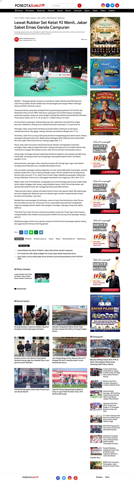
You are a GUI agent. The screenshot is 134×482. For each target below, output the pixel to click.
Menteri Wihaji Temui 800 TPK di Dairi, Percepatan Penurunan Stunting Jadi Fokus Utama (104, 362)
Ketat (43, 18)
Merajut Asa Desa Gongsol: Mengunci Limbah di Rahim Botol (111, 383)
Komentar (84, 39)
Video (103, 10)
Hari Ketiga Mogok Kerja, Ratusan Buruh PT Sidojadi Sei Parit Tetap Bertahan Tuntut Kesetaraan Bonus (69, 360)
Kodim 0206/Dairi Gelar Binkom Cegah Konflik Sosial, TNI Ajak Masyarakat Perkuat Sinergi (111, 373)
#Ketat (58, 239)
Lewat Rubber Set (51, 18)
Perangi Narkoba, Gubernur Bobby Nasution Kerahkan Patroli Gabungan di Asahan (31, 328)
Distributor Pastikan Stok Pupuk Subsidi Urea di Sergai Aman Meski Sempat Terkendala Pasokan (110, 440)
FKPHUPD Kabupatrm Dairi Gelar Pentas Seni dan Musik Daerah (111, 428)
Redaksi (99, 477)
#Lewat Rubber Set (68, 239)
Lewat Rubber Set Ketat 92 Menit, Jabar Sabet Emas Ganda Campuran (45, 250)
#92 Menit (28, 239)
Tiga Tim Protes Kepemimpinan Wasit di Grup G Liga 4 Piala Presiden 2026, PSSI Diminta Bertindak (67, 392)
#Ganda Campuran (40, 239)
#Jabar (51, 239)
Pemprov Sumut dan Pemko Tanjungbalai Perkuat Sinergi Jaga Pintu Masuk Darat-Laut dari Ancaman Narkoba (31, 360)
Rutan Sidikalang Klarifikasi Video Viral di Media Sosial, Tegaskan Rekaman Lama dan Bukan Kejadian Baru (104, 453)
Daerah (51, 10)
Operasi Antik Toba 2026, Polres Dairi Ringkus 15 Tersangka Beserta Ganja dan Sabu (111, 407)
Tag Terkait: (19, 239)
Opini (95, 10)
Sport (87, 10)
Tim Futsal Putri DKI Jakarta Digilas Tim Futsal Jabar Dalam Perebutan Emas (46, 254)
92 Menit (21, 18)
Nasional (41, 10)
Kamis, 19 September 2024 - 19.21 (27, 40)
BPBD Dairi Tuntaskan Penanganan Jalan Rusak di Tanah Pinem (111, 464)
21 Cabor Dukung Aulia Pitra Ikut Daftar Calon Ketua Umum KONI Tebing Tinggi (111, 418)
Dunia (60, 10)
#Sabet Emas (81, 239)
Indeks (112, 10)
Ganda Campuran (30, 18)
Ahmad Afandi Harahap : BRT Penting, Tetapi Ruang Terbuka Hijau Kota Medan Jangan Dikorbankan (111, 395)
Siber (107, 477)
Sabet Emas (61, 18)
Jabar (38, 18)
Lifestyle (78, 10)
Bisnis (68, 10)
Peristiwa (30, 10)
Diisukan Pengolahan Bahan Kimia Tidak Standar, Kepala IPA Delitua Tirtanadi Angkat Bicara (69, 329)
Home (19, 10)
